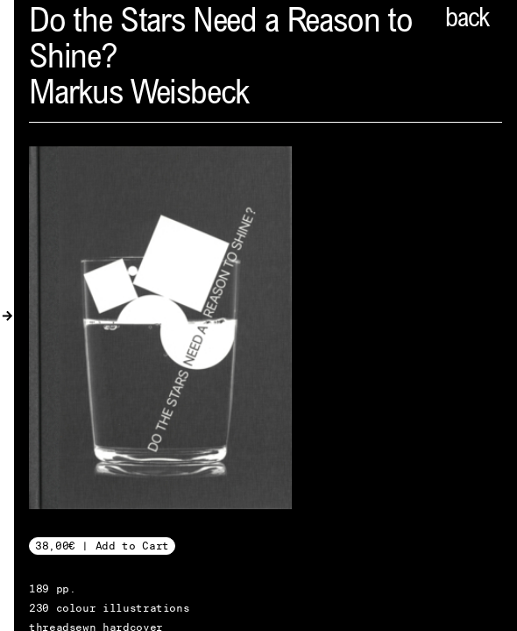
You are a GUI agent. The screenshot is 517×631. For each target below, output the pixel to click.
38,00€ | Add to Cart (102, 545)
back (467, 20)
